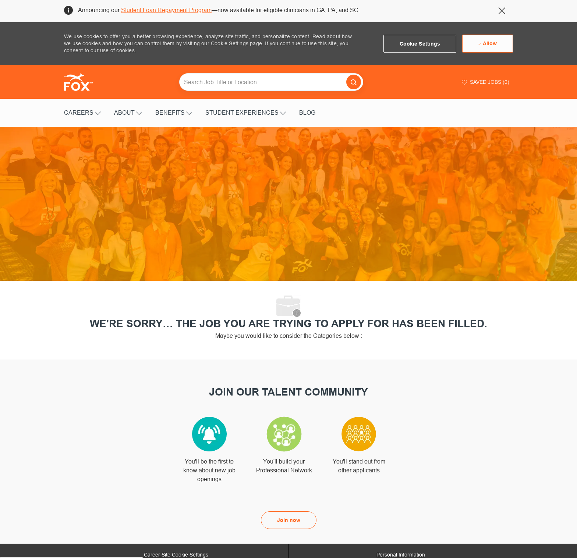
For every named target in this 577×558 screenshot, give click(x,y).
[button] (420, 44)
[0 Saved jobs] (484, 82)
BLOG (307, 112)
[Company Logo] (82, 82)
